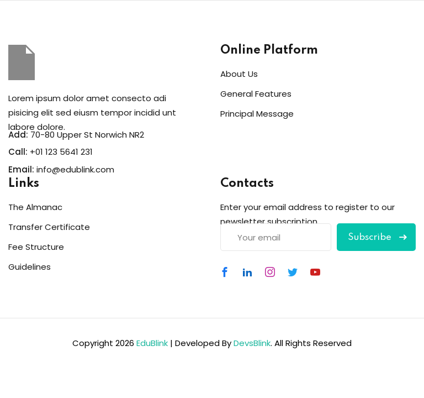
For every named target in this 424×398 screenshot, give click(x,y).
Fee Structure (36, 247)
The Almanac (35, 207)
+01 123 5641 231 (61, 152)
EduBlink (152, 343)
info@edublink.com (75, 169)
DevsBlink (252, 343)
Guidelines (29, 267)
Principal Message (257, 113)
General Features (256, 94)
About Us (239, 74)
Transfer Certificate (49, 227)
